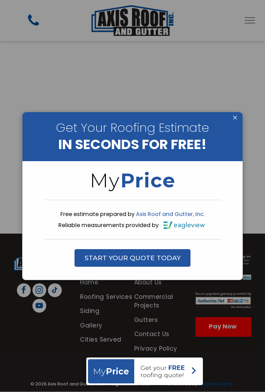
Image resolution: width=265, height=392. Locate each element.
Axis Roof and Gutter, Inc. (170, 214)
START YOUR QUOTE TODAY (133, 258)
